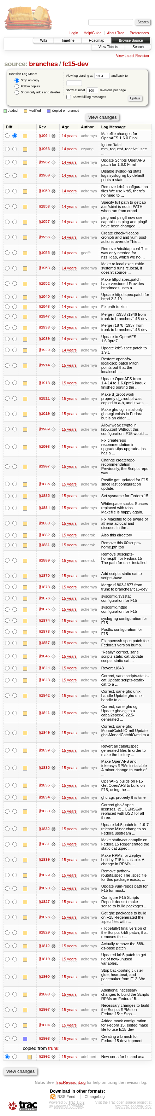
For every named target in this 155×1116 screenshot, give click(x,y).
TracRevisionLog (70, 1082)
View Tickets (108, 47)
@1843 (44, 680)
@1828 (44, 889)
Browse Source (131, 40)
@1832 (44, 829)
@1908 (44, 447)
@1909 (44, 429)
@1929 (44, 350)
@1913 (44, 383)
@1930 (44, 339)
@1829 (44, 875)
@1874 (44, 621)
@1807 (44, 1010)
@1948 (44, 306)
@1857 (44, 643)
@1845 (44, 656)
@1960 (44, 175)
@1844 (44, 668)
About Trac (115, 33)
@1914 (44, 365)
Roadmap (96, 40)
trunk (53, 1048)
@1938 (44, 328)
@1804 (44, 1025)
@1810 (44, 960)
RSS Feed (67, 1097)
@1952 (44, 283)
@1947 (44, 316)
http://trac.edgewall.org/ (133, 1107)
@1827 (44, 902)
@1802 (44, 1057)
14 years (69, 136)
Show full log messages (86, 97)
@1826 (44, 917)
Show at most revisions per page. (96, 90)
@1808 (44, 995)
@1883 (44, 523)
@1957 (44, 222)
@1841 (44, 713)
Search (138, 47)
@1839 (44, 751)
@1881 (44, 545)
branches (43, 64)
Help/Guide (92, 33)
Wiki (43, 40)
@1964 (44, 136)
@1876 (44, 598)
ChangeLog (94, 1097)
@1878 (44, 587)
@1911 (44, 398)
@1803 (44, 1039)
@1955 (44, 253)
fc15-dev (75, 64)
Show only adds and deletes (37, 92)
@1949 (44, 297)
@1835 (44, 786)
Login (74, 33)
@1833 (44, 811)
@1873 (44, 632)
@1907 (44, 466)
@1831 (44, 845)
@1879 (44, 576)
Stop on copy (26, 80)
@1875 (44, 609)
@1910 (44, 414)
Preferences (139, 33)
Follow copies (27, 86)
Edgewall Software (68, 1107)
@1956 (44, 237)
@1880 (44, 560)
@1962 (44, 162)
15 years (69, 366)
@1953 (44, 268)
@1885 (44, 496)
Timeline (67, 40)
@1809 (44, 977)
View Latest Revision (132, 56)
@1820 (44, 933)
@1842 (44, 696)
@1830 (44, 860)
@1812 (44, 946)
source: (16, 64)
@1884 (44, 508)
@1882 (44, 535)
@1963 (44, 149)
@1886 (44, 484)
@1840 (44, 733)
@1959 (44, 191)
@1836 (44, 768)
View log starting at (88, 75)
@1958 (44, 206)
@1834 (44, 798)
